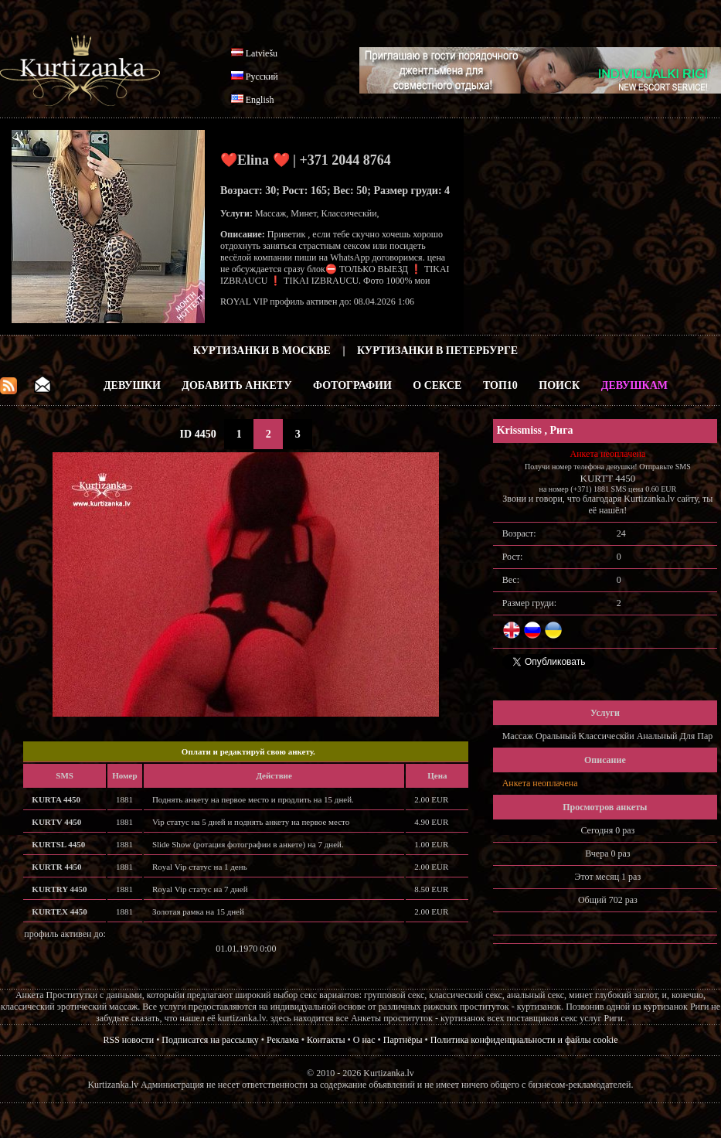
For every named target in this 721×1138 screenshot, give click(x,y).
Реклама (283, 1039)
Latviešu (261, 53)
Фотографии (352, 385)
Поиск (559, 385)
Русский (262, 76)
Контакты (326, 1039)
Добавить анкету (236, 385)
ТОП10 (500, 385)
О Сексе (437, 385)
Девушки (132, 385)
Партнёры (403, 1039)
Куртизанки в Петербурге (437, 350)
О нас (364, 1039)
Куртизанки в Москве (262, 350)
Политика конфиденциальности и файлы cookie (524, 1039)
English (260, 99)
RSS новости (129, 1039)
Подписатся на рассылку (210, 1039)
